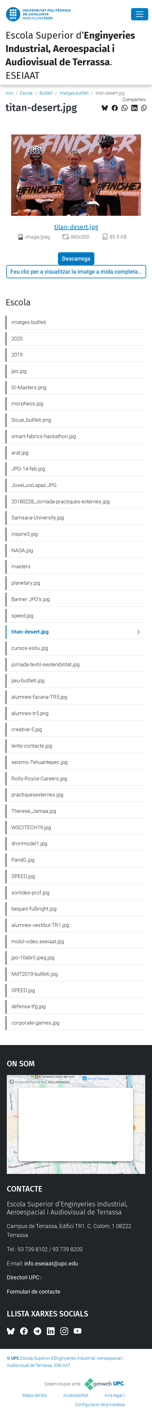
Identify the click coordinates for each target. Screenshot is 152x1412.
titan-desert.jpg (76, 227)
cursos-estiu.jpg (29, 648)
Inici (9, 93)
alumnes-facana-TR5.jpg (39, 697)
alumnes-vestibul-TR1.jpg (40, 925)
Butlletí (46, 93)
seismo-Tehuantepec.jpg (39, 762)
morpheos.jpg (27, 403)
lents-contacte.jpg (31, 746)
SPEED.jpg (23, 876)
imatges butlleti (74, 93)
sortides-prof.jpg (30, 892)
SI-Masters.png (28, 387)
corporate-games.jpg (35, 1023)
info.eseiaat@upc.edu (51, 1263)
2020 (17, 338)
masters (21, 566)
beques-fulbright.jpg (33, 909)
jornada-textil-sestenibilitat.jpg (45, 664)
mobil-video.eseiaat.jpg (37, 941)
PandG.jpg (23, 860)
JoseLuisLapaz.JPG (34, 485)
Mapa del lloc (34, 1395)
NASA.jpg (22, 550)
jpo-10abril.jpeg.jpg (32, 957)
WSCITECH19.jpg (31, 827)
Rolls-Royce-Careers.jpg (39, 778)
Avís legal (113, 1395)
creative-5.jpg (26, 729)
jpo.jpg (19, 371)
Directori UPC (23, 1277)
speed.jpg (22, 615)
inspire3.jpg (24, 534)
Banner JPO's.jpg (30, 599)
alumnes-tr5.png (29, 713)
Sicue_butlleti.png (31, 420)
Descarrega (76, 258)
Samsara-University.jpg (37, 517)
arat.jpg (19, 453)
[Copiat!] (143, 108)
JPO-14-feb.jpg (28, 469)
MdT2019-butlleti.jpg (34, 974)
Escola (26, 93)
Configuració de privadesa (100, 1404)
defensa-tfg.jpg (28, 1006)
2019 (17, 355)
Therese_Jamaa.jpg (33, 811)
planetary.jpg (25, 583)
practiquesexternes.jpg (37, 794)
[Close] (139, 14)
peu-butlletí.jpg (27, 680)
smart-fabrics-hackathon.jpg (43, 436)
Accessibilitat (75, 1395)
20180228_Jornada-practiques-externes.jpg (60, 501)
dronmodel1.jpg (29, 843)
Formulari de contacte (33, 1291)
